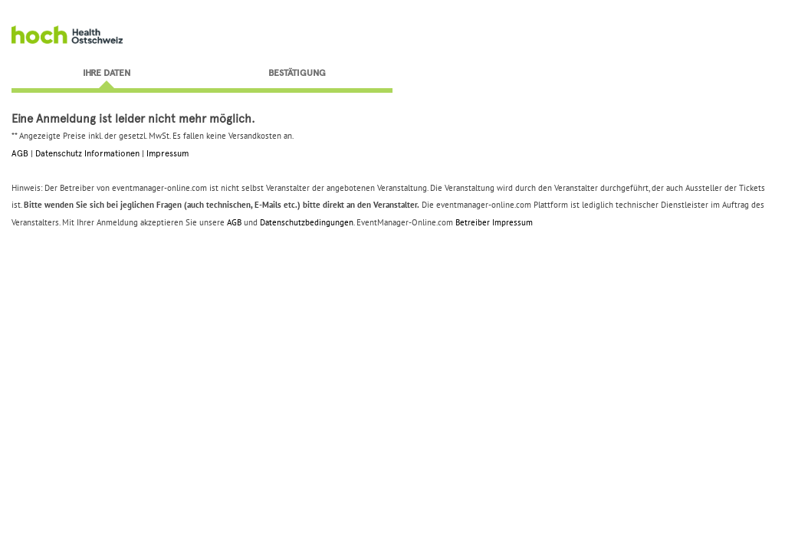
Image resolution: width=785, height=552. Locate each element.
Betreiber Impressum (494, 222)
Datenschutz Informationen (87, 153)
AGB (19, 153)
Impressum (167, 153)
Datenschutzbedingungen (306, 222)
